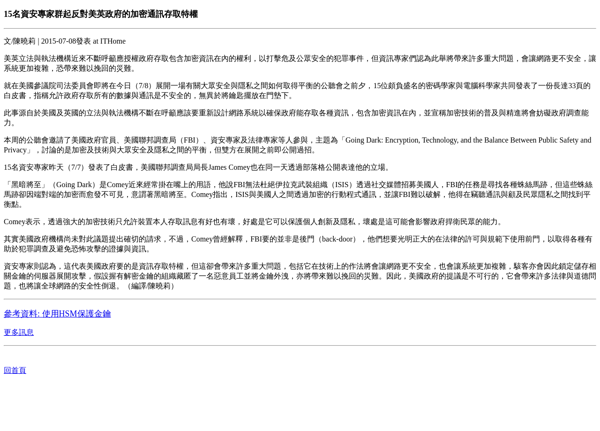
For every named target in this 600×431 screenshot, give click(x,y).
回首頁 (15, 370)
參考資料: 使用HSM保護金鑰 (57, 313)
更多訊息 (19, 332)
